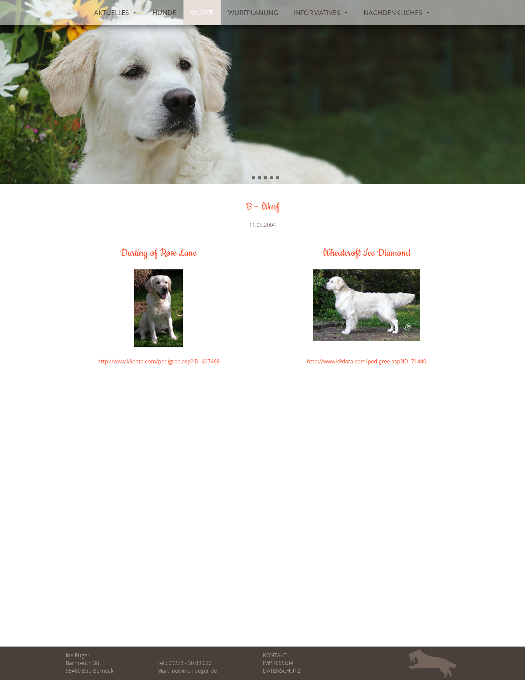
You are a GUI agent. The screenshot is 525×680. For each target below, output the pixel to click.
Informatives (321, 12)
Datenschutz (281, 670)
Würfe (202, 12)
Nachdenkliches (397, 12)
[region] (262, 92)
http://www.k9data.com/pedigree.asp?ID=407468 (158, 361)
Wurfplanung (253, 12)
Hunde (164, 12)
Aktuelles (116, 12)
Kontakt (275, 655)
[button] (247, 177)
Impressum (278, 663)
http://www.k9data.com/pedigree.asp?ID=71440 (366, 361)
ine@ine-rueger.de (193, 670)
